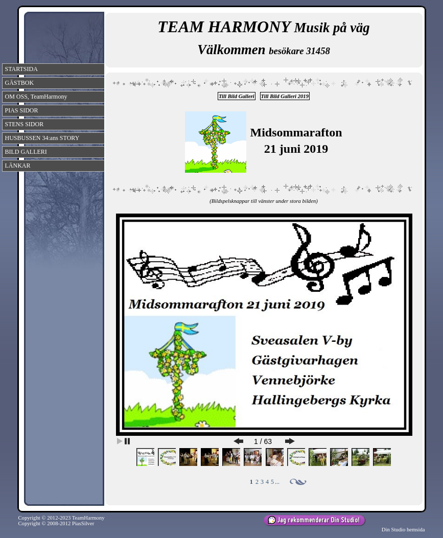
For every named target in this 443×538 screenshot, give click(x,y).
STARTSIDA (21, 69)
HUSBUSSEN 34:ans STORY (42, 138)
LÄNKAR (18, 165)
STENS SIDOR (24, 124)
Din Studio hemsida (403, 529)
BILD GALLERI (26, 151)
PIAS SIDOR (21, 110)
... (277, 481)
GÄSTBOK (19, 82)
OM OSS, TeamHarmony (36, 96)
